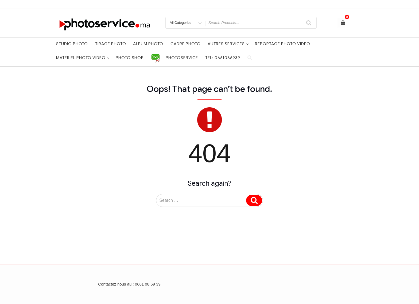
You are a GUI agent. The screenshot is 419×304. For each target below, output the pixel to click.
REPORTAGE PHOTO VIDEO (282, 43)
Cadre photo (185, 43)
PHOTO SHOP (130, 57)
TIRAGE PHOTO (110, 43)
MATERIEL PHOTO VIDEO (83, 57)
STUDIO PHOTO (72, 43)
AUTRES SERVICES (228, 43)
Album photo (148, 43)
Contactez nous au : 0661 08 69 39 (129, 284)
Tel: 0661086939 (222, 57)
